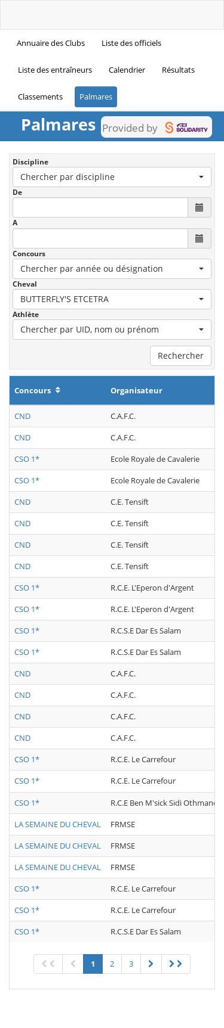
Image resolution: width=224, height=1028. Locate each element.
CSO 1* (26, 459)
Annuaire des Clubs (51, 43)
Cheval (25, 284)
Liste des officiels (131, 43)
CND (22, 416)
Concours (29, 254)
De (17, 192)
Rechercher (181, 355)
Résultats (178, 69)
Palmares (95, 96)
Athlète (26, 314)
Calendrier (127, 69)
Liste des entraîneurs (55, 69)
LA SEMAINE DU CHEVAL (57, 824)
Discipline (30, 162)
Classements (40, 96)
